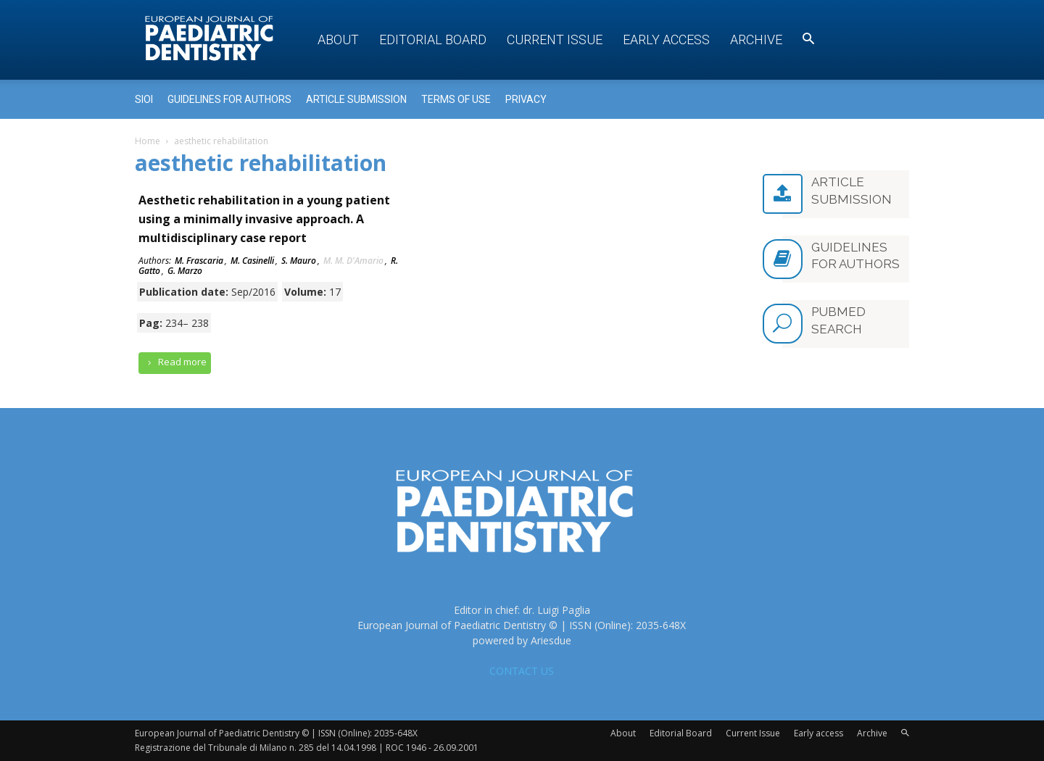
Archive (756, 39)
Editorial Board (432, 39)
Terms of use (456, 99)
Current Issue (554, 39)
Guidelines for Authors (229, 99)
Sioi (144, 99)
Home (147, 141)
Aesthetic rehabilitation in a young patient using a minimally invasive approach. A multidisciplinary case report (264, 219)
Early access (666, 39)
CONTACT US (521, 671)
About (338, 39)
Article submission (356, 99)
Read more (175, 362)
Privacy (526, 99)
